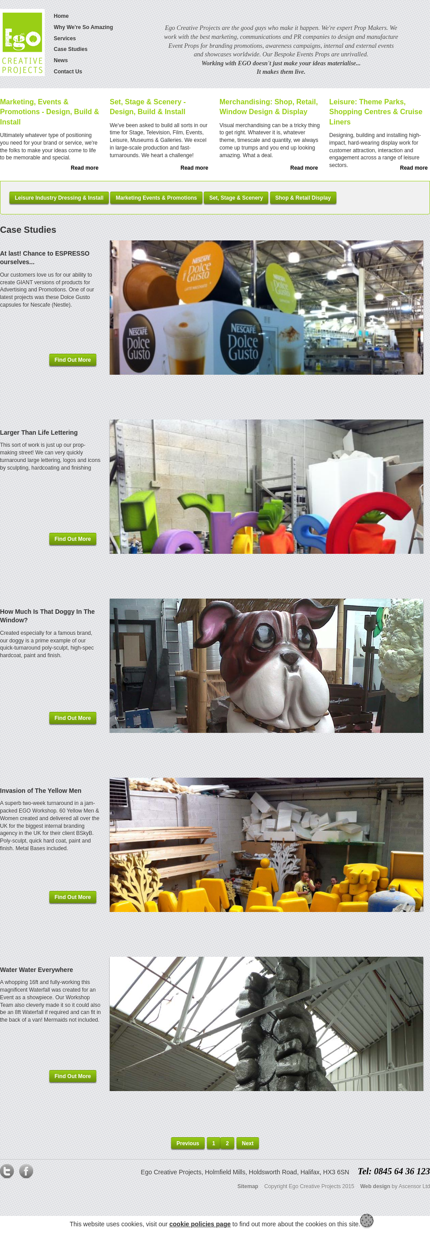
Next (248, 1143)
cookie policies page (200, 1224)
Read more (85, 168)
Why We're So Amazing (83, 27)
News (61, 60)
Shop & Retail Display (303, 198)
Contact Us (68, 71)
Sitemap (247, 1186)
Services (65, 38)
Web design (375, 1186)
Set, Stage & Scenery (236, 198)
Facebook (26, 1173)
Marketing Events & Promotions (156, 198)
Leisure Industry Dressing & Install (59, 198)
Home (61, 16)
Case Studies (70, 49)
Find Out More (73, 360)
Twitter (7, 1173)
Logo (22, 42)
